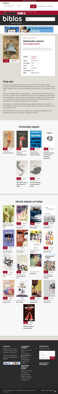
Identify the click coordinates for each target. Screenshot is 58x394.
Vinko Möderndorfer (31, 44)
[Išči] (40, 19)
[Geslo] (22, 6)
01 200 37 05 (26, 354)
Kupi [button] (6, 61)
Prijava (52, 358)
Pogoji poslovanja (50, 390)
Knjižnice (5, 11)
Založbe (10, 11)
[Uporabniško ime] (8, 6)
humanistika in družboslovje (29, 38)
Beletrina (21, 390)
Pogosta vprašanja (21, 11)
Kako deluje (29, 11)
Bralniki (14, 11)
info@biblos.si (27, 355)
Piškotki (43, 390)
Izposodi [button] (14, 61)
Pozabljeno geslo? (41, 6)
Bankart (5, 359)
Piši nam (35, 11)
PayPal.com (13, 357)
